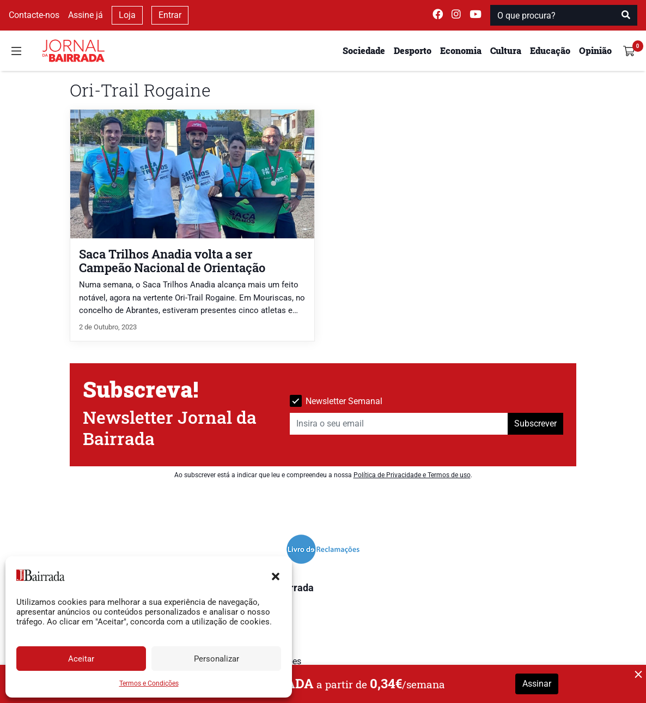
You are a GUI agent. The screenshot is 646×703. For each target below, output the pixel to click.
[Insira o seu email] (399, 424)
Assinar (536, 683)
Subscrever (535, 423)
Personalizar (216, 659)
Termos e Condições (149, 683)
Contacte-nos (34, 15)
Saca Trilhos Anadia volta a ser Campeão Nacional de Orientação (172, 260)
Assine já (85, 15)
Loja (127, 15)
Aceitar (81, 659)
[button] (275, 575)
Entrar (170, 15)
